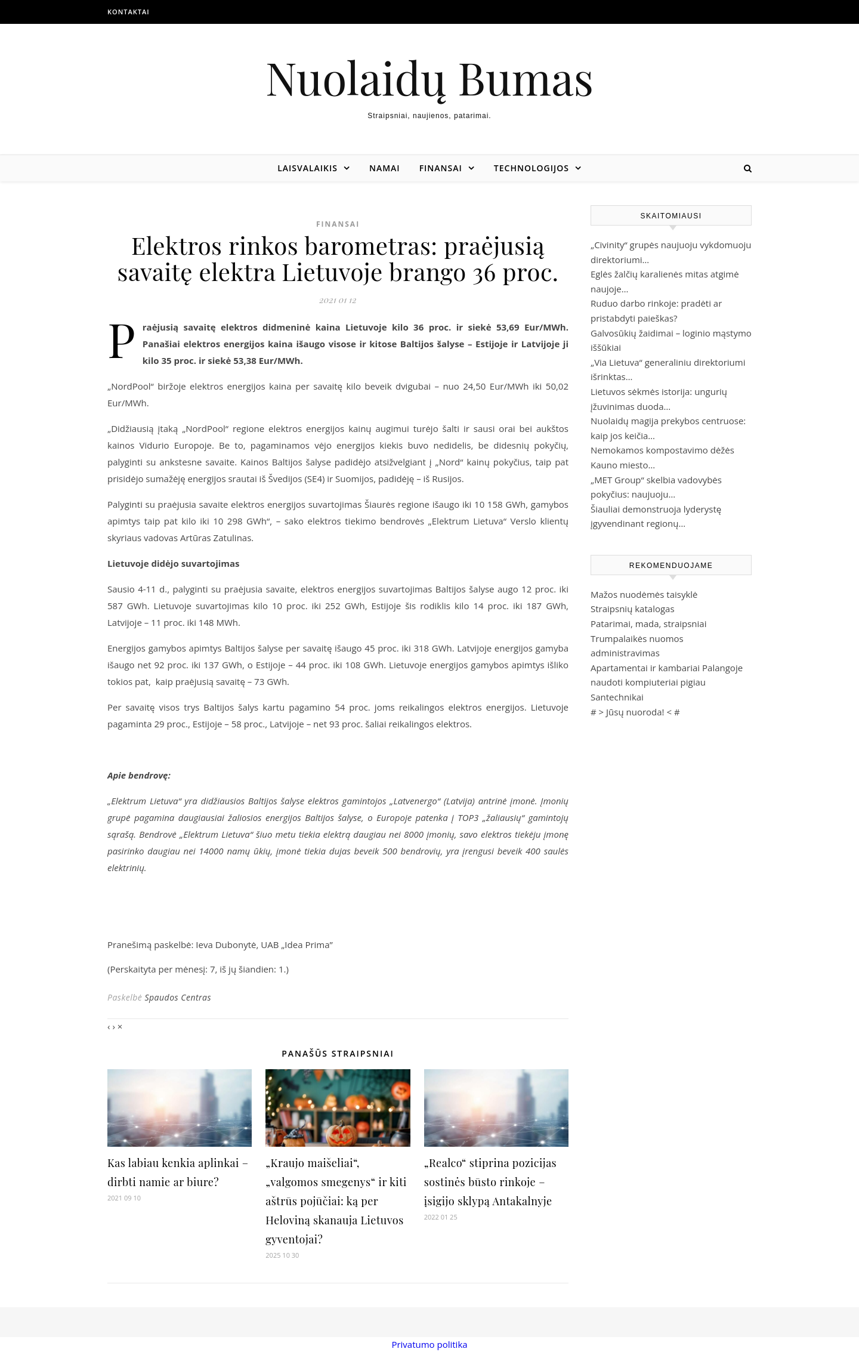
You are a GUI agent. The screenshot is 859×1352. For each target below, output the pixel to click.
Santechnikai (617, 697)
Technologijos (531, 168)
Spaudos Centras (177, 997)
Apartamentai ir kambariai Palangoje (667, 668)
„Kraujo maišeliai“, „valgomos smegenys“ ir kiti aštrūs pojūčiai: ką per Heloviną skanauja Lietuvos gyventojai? (335, 1201)
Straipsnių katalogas (633, 609)
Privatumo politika (429, 1344)
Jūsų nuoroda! (635, 712)
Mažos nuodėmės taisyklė (644, 594)
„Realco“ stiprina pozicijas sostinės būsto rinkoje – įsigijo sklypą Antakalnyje (490, 1182)
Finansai (440, 168)
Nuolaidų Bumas (429, 77)
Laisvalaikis (307, 168)
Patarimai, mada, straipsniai (648, 623)
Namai (384, 168)
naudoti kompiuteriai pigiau (648, 682)
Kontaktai (128, 11)
